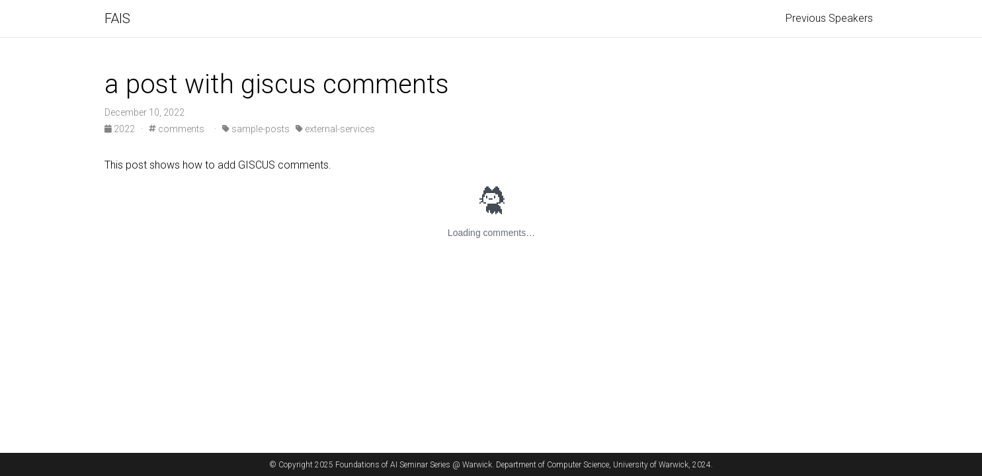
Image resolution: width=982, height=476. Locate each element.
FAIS (117, 18)
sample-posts (256, 129)
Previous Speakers (829, 18)
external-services (335, 129)
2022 (120, 129)
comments (176, 129)
